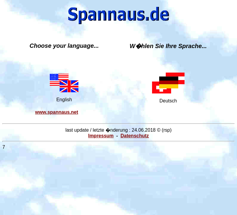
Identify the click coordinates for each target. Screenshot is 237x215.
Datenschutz (134, 135)
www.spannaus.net (56, 112)
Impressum (101, 135)
